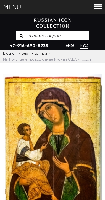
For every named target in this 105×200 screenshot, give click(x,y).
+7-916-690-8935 (29, 45)
